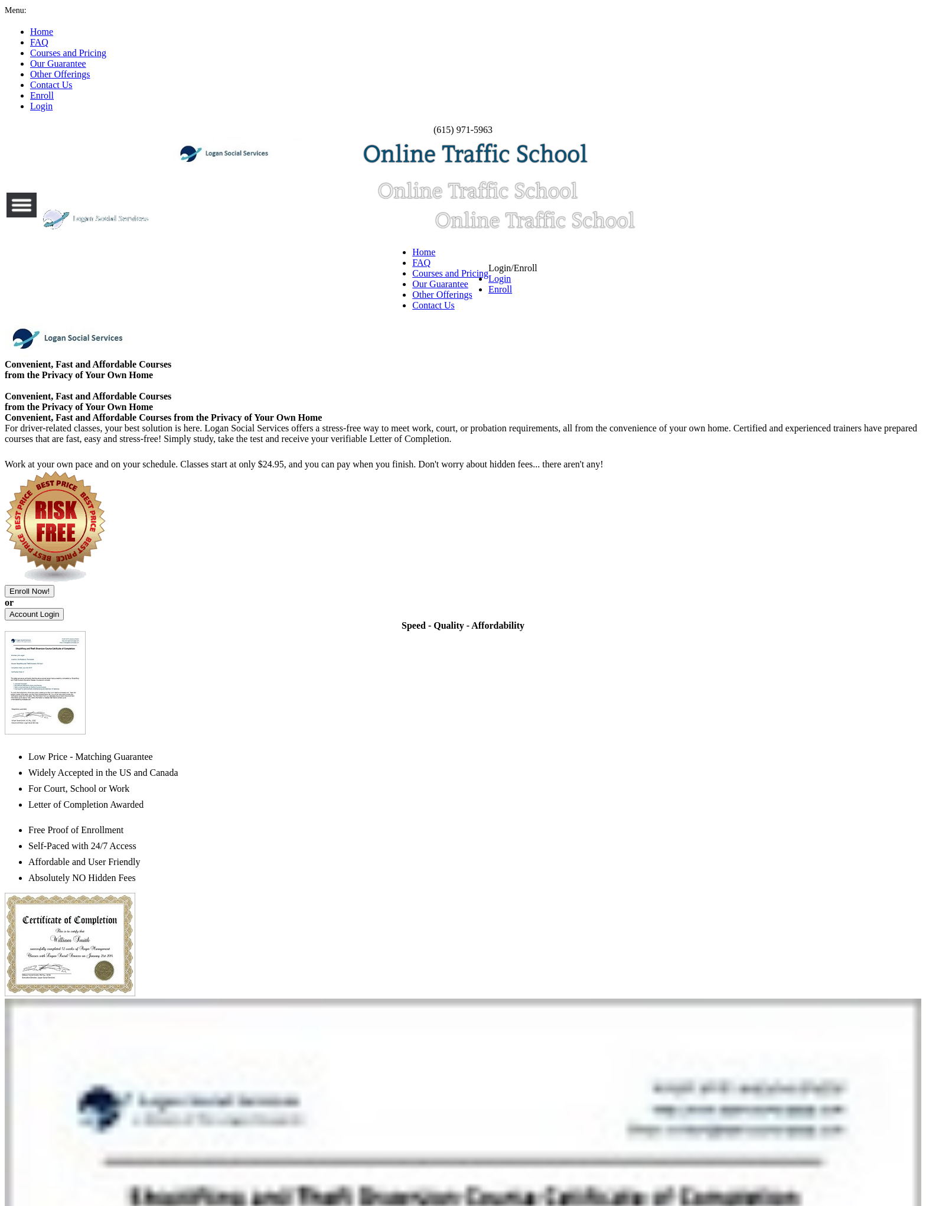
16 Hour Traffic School (256, 593)
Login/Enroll (715, 60)
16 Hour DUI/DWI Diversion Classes (287, 640)
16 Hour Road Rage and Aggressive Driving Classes (589, 574)
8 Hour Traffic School (254, 574)
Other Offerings (534, 56)
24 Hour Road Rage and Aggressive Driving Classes (590, 593)
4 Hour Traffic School (254, 555)
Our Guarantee (438, 56)
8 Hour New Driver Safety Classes (548, 621)
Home (200, 56)
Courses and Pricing (332, 56)
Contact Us (621, 56)
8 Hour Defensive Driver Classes (546, 649)
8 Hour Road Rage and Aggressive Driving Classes (587, 555)
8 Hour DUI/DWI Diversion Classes (285, 621)
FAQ (251, 56)
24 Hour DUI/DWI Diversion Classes (288, 659)
